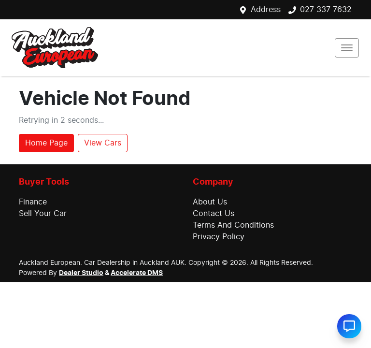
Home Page (46, 143)
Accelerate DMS (137, 273)
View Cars (102, 143)
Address (266, 10)
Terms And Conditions (233, 225)
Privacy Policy (218, 237)
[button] (347, 48)
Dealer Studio (81, 273)
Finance (33, 202)
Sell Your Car (43, 214)
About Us (210, 202)
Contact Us (213, 214)
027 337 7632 (326, 10)
